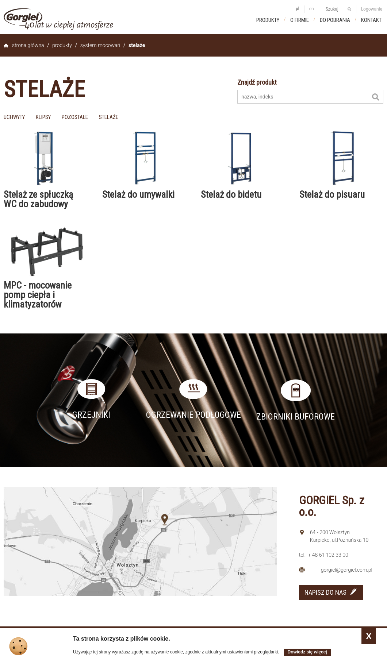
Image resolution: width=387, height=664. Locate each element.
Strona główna (28, 45)
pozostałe (75, 117)
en (311, 8)
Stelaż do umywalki (138, 194)
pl (297, 8)
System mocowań (100, 45)
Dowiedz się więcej (307, 652)
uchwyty (14, 117)
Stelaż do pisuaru (332, 194)
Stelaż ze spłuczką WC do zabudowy (38, 199)
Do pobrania (335, 20)
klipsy (43, 117)
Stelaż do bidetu (231, 194)
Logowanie (371, 9)
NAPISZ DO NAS (325, 592)
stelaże (108, 117)
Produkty (267, 20)
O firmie (299, 20)
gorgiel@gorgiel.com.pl (346, 570)
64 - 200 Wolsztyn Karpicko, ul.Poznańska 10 (339, 536)
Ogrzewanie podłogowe (193, 415)
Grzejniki (91, 415)
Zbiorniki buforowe (295, 417)
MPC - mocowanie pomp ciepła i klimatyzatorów (38, 295)
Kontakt (371, 20)
